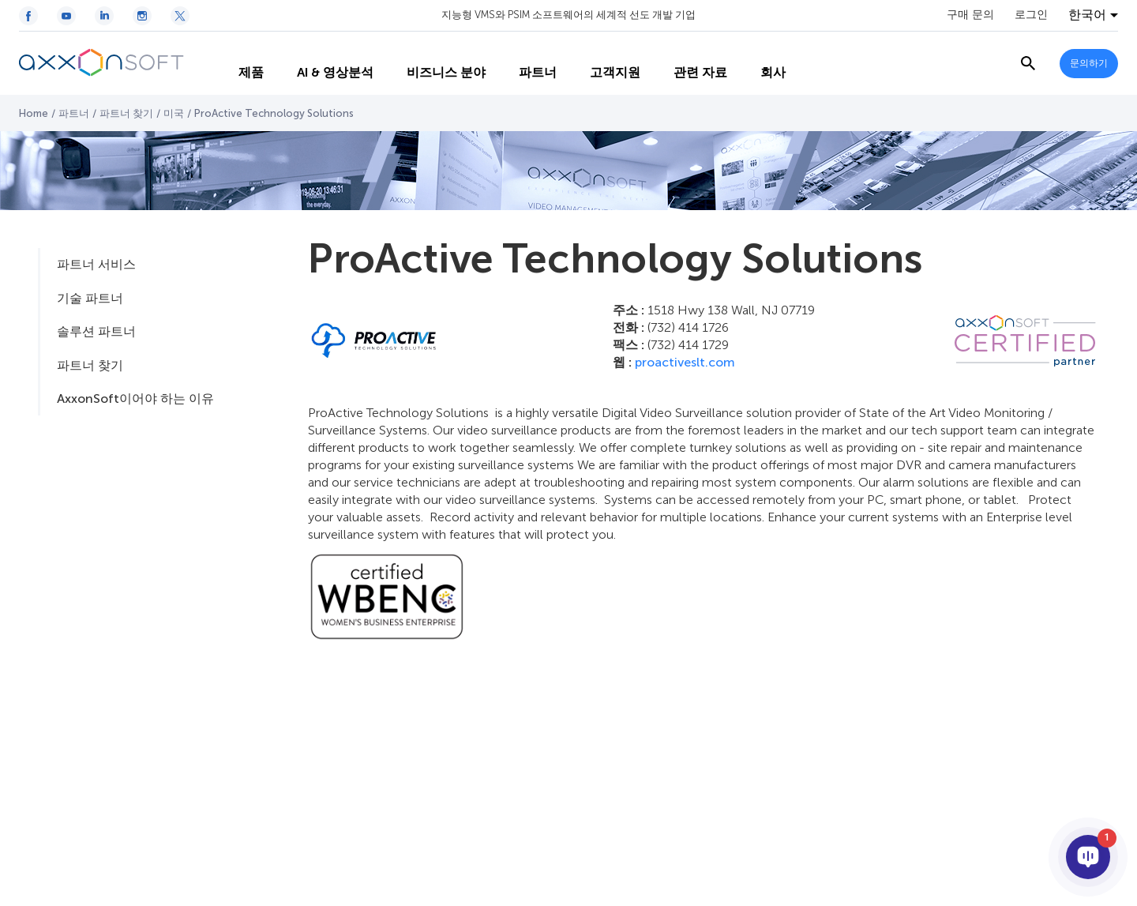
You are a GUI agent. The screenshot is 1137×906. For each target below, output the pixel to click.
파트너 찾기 (126, 113)
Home (33, 113)
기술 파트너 (90, 298)
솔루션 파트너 (96, 331)
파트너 (524, 63)
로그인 (1031, 15)
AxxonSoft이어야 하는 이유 (135, 398)
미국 (173, 113)
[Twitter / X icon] (180, 15)
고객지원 (601, 63)
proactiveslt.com (685, 362)
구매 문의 (970, 15)
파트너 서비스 (96, 264)
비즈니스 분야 (432, 63)
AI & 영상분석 (321, 63)
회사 (759, 63)
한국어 (1087, 15)
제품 (237, 63)
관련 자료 (687, 63)
